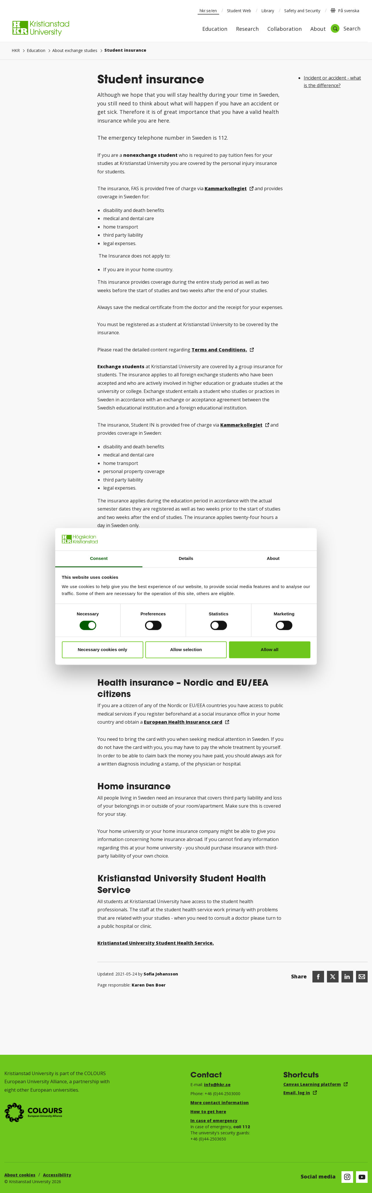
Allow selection (186, 649)
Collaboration (284, 29)
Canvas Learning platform (312, 1084)
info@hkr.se (217, 1084)
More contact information (219, 1102)
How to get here (208, 1111)
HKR (16, 50)
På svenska (344, 10)
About (318, 29)
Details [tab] (186, 558)
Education (214, 29)
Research (247, 29)
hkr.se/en (208, 10)
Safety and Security (302, 10)
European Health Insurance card (183, 722)
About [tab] (273, 558)
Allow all (269, 649)
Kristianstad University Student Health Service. (155, 943)
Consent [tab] (99, 558)
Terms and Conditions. (219, 349)
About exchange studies (74, 50)
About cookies (19, 1175)
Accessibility (57, 1175)
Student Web (239, 10)
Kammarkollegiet (226, 188)
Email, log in (296, 1092)
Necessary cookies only (102, 649)
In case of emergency (213, 1120)
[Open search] (345, 28)
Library (267, 10)
